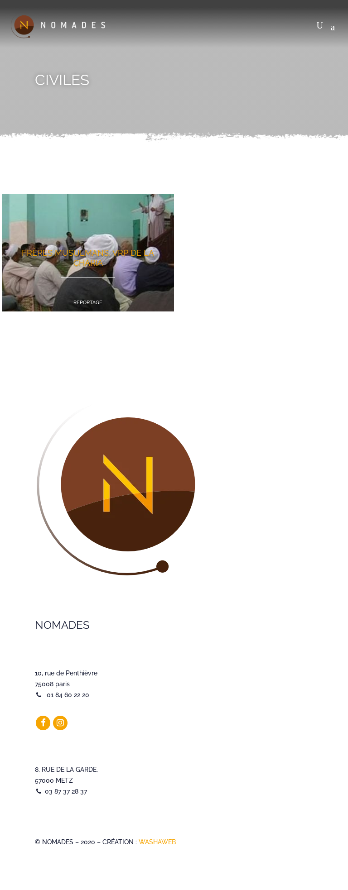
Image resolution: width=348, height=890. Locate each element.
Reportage (87, 303)
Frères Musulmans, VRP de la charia (88, 258)
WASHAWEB (157, 842)
